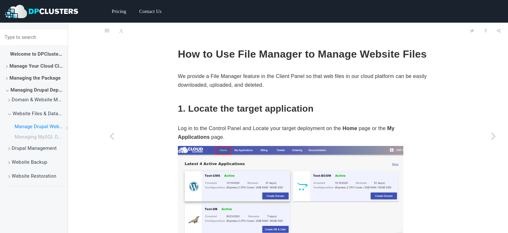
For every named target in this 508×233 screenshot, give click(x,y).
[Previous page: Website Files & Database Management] (111, 136)
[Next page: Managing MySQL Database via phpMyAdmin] (493, 136)
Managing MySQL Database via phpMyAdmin (41, 137)
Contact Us (150, 11)
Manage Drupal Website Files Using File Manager (41, 126)
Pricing (119, 11)
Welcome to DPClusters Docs (39, 54)
